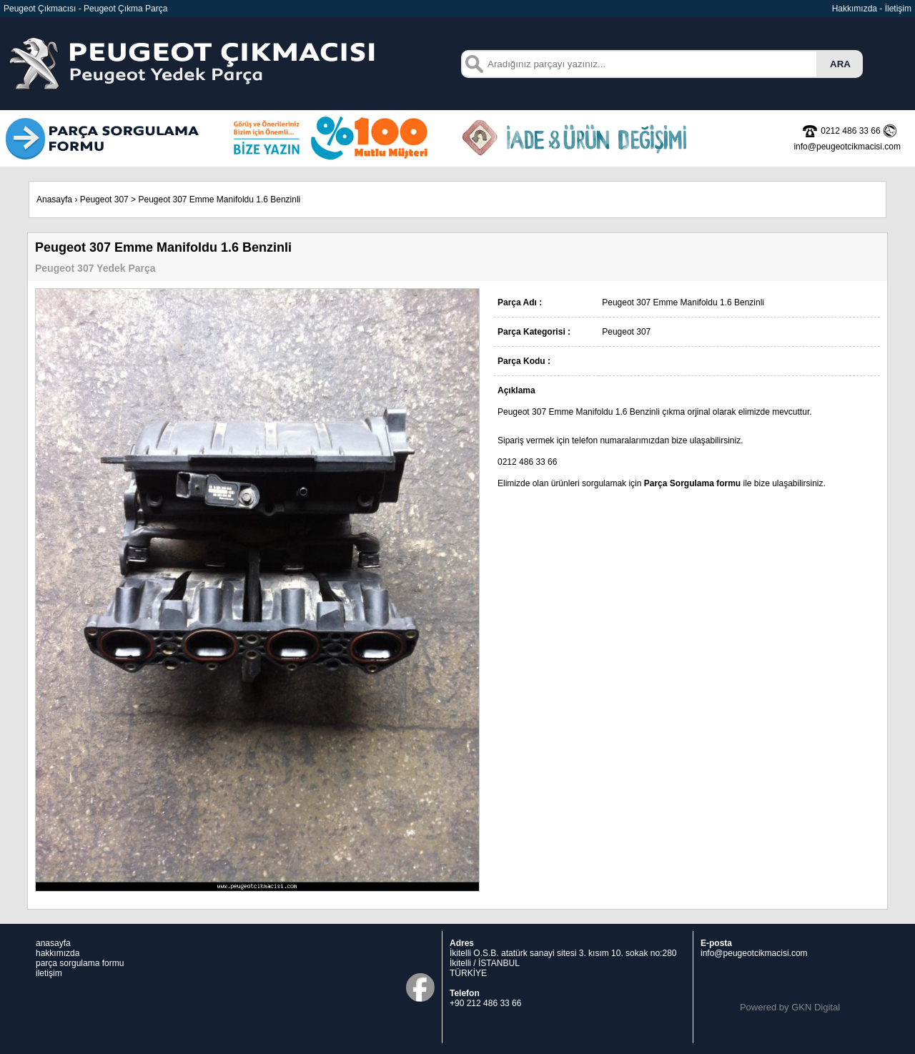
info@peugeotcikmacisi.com (754, 953)
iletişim (49, 973)
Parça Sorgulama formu (692, 483)
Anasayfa (54, 199)
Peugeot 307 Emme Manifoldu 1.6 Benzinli (219, 199)
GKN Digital (815, 1007)
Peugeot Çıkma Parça (125, 9)
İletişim (898, 9)
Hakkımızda (854, 9)
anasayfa (53, 943)
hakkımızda (57, 953)
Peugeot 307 (104, 199)
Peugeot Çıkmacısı (40, 9)
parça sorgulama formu (80, 963)
